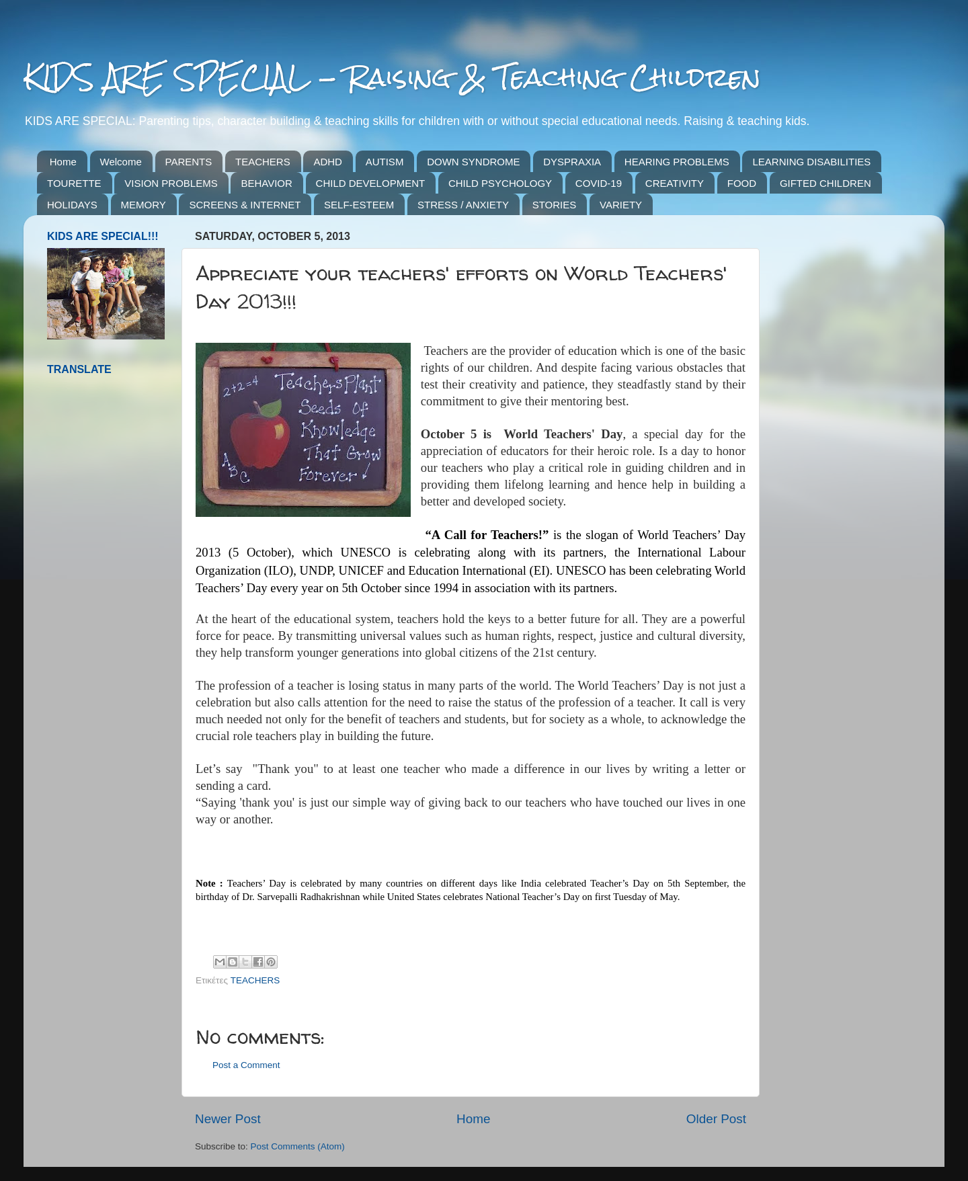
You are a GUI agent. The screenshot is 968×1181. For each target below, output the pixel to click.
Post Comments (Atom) (298, 1146)
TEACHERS (262, 161)
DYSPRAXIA (572, 161)
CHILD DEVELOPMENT (371, 183)
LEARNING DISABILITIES (811, 161)
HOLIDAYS (72, 204)
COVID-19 (598, 183)
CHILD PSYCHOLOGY (500, 183)
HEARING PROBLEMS (676, 161)
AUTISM (385, 161)
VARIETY (621, 204)
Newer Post (228, 1119)
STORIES (554, 204)
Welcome (121, 161)
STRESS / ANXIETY (463, 204)
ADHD (327, 161)
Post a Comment (246, 1065)
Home (63, 161)
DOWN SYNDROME (473, 161)
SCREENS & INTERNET (244, 204)
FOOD (741, 183)
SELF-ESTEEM (359, 204)
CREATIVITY (674, 183)
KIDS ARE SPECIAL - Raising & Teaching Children (392, 77)
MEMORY (143, 204)
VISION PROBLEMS (170, 183)
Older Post (716, 1119)
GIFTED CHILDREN (825, 183)
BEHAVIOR (266, 183)
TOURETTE (74, 183)
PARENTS (188, 161)
